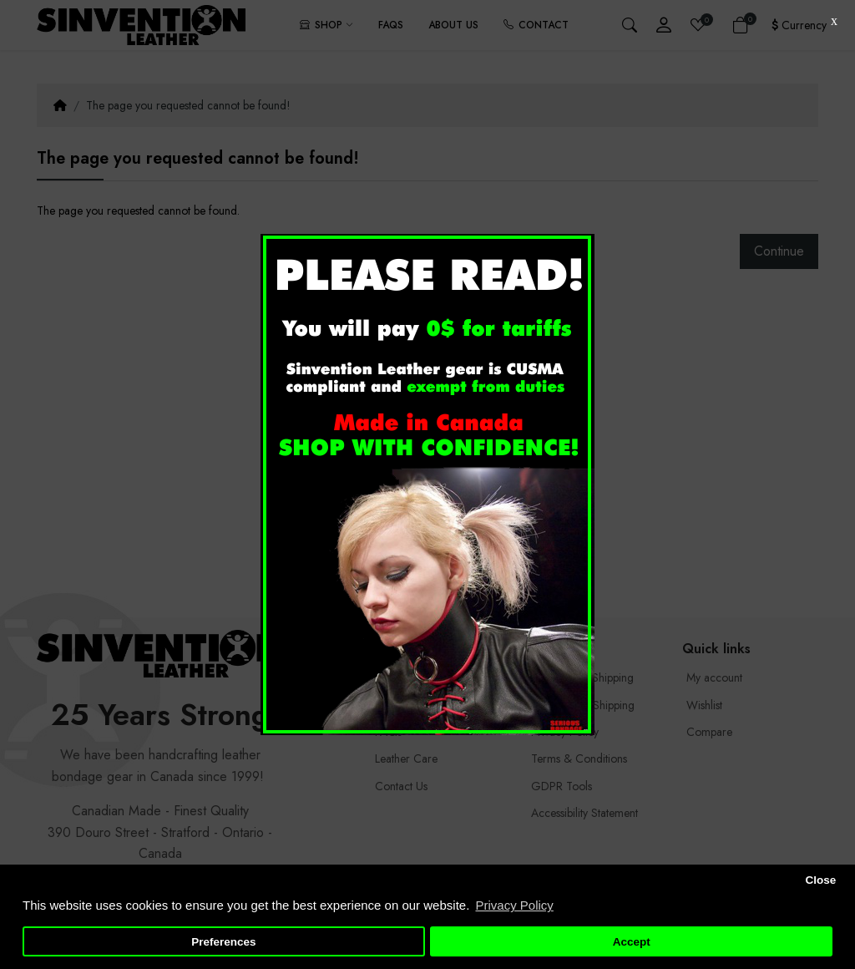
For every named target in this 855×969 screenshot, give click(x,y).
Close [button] (820, 880)
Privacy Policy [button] (514, 905)
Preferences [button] (223, 942)
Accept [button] (631, 942)
